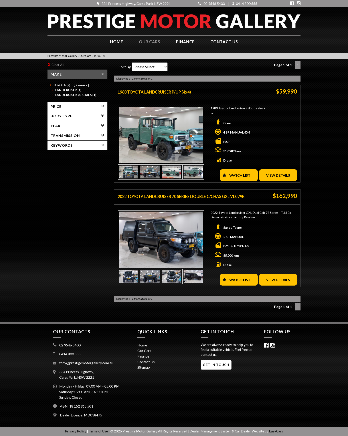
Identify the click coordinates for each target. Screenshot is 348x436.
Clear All (57, 65)
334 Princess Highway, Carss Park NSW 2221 (134, 3)
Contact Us (146, 362)
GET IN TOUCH (216, 365)
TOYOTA (99, 56)
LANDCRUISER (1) (68, 90)
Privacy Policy (76, 431)
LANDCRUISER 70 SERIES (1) (75, 95)
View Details (278, 175)
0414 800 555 (244, 3)
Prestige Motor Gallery (62, 56)
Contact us (224, 41)
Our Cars (149, 41)
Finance (185, 41)
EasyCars (276, 431)
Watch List (239, 175)
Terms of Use (99, 431)
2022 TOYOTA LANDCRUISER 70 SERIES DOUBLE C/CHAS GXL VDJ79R (181, 196)
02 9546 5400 (211, 3)
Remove (81, 85)
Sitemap (143, 367)
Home (116, 41)
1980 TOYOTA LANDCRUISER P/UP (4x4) (154, 92)
